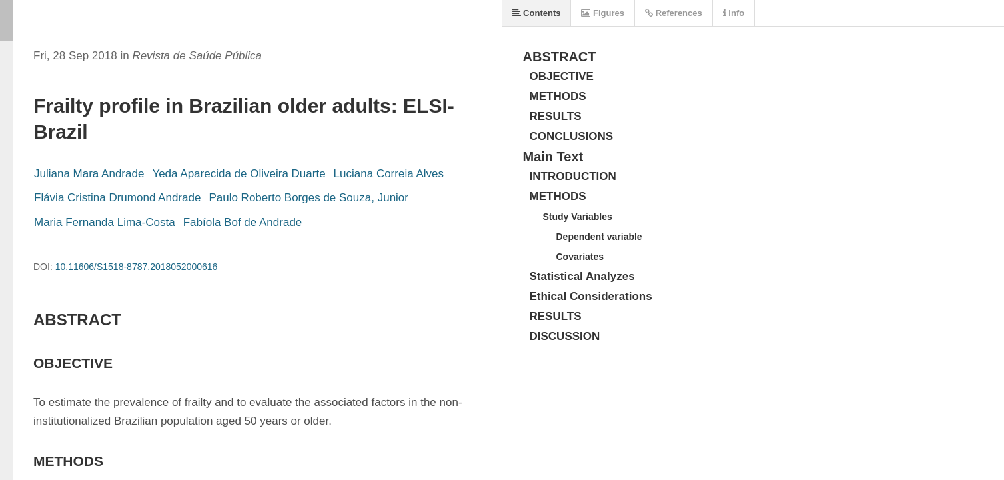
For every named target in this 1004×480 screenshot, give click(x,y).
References (673, 13)
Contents (536, 13)
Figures (602, 13)
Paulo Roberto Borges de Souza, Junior (308, 197)
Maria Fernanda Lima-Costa (104, 222)
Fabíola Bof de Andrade (242, 222)
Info (733, 13)
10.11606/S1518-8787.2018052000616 (136, 266)
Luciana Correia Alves (389, 173)
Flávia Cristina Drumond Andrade (117, 197)
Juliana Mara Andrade (89, 173)
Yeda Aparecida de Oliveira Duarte (238, 173)
